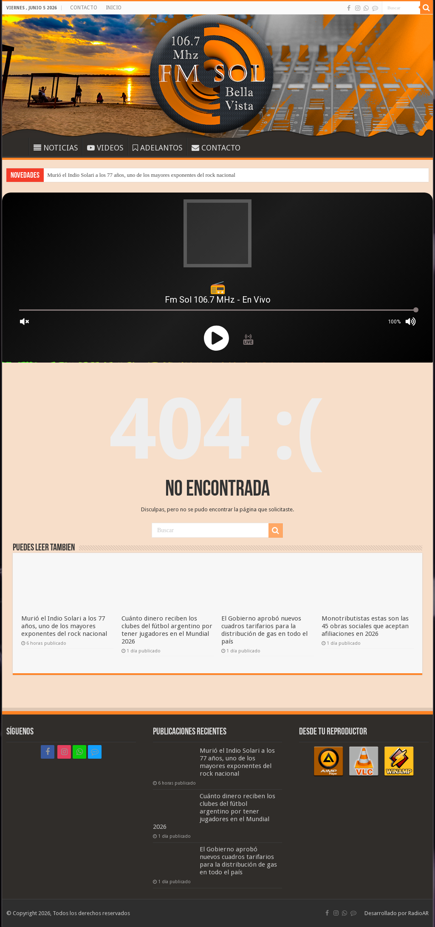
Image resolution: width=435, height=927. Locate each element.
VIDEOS (105, 147)
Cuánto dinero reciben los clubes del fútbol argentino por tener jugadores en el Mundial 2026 (166, 630)
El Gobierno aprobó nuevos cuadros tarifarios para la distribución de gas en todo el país (264, 630)
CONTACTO (83, 8)
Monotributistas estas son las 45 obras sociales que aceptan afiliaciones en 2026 (365, 626)
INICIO (113, 8)
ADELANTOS (157, 147)
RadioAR (418, 913)
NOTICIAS (56, 147)
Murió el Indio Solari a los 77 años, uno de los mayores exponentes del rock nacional (141, 175)
